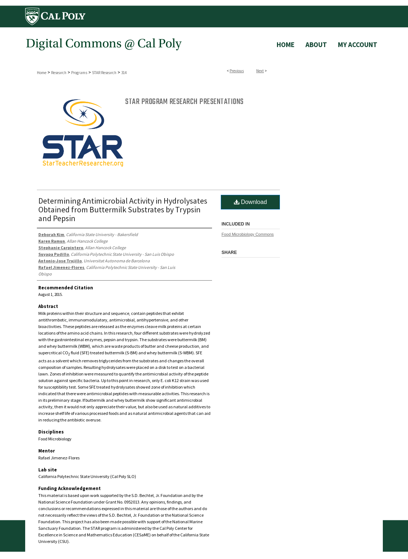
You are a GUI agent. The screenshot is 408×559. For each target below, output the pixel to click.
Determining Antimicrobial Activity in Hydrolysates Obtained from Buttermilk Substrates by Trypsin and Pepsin (122, 209)
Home (41, 72)
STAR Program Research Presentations (184, 101)
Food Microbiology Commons (248, 234)
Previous (237, 70)
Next (260, 70)
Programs (79, 72)
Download (250, 202)
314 (124, 72)
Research (58, 72)
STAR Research (104, 72)
